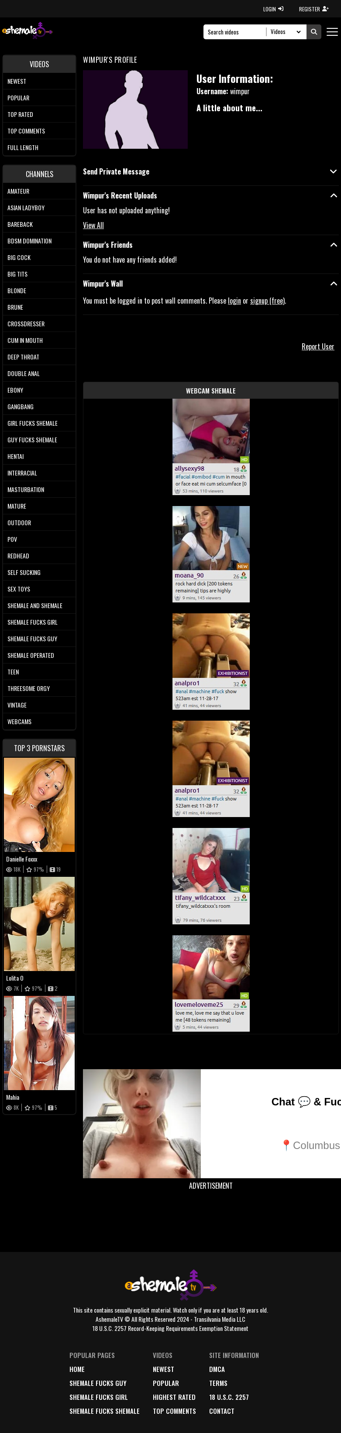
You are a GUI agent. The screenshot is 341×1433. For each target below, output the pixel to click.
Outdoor (19, 522)
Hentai (15, 456)
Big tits (17, 273)
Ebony (15, 389)
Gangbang (20, 406)
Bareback (20, 224)
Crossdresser (26, 323)
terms (218, 1383)
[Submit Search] (314, 31)
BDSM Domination (29, 240)
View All (93, 225)
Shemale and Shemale (34, 605)
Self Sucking (24, 572)
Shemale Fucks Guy (32, 638)
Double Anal (23, 373)
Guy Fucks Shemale (32, 439)
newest (163, 1369)
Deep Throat (23, 356)
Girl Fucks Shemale (32, 423)
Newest (16, 81)
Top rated (20, 114)
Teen (13, 671)
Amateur (18, 190)
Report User (318, 346)
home (77, 1369)
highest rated (174, 1397)
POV (12, 539)
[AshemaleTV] (27, 31)
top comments (174, 1411)
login (234, 300)
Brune (15, 306)
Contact (221, 1411)
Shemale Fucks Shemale (104, 1411)
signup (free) (267, 300)
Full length (22, 147)
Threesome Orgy (28, 688)
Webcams (19, 721)
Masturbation (25, 489)
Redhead (18, 555)
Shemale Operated (30, 655)
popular (166, 1383)
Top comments (26, 130)
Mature (16, 505)
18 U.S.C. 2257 (229, 1397)
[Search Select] (284, 32)
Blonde (16, 290)
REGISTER (314, 9)
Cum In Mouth (25, 340)
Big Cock (19, 257)
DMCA (217, 1369)
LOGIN (273, 9)
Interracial (22, 472)
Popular (18, 97)
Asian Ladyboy (26, 207)
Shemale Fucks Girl (32, 621)
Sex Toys (18, 588)
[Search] (237, 31)
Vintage (17, 704)
